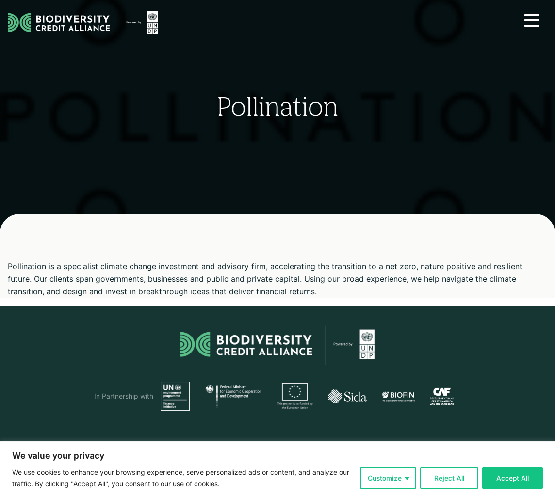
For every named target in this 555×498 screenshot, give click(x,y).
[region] (277, 469)
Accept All (512, 478)
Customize (385, 478)
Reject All (449, 478)
